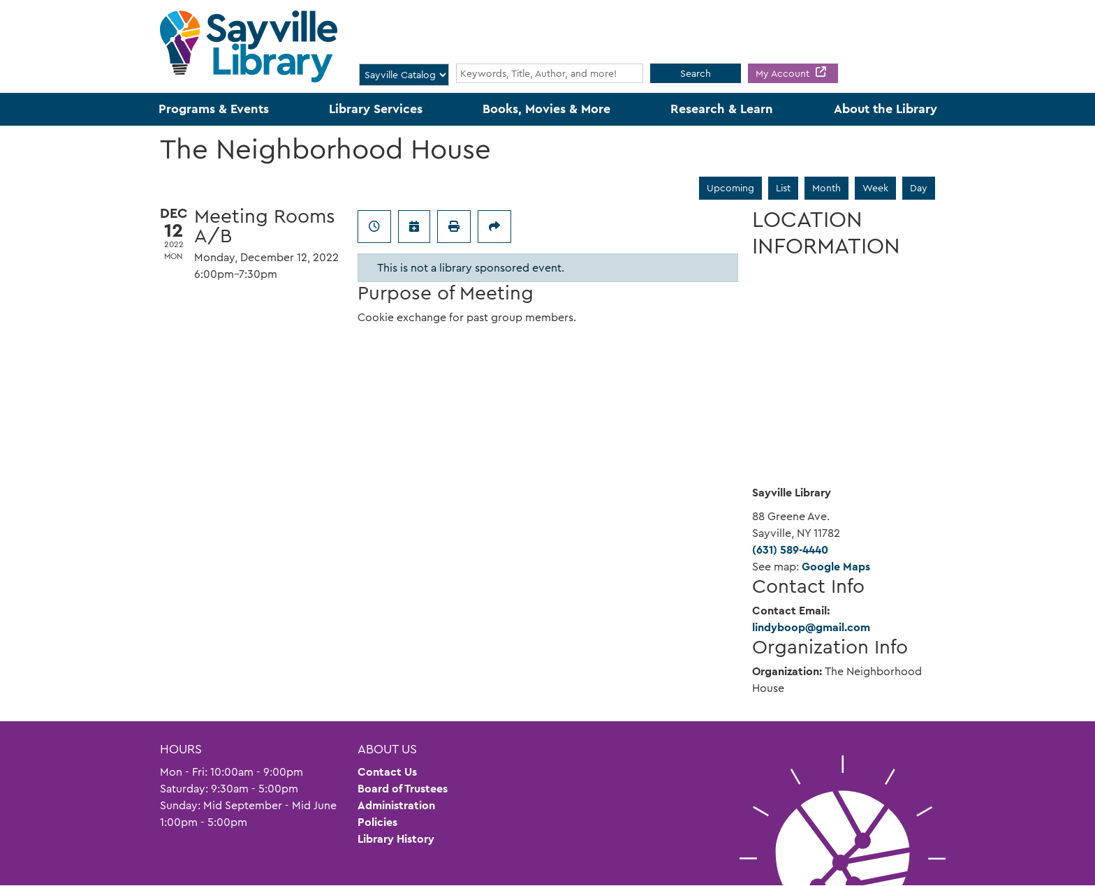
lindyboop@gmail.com (811, 627)
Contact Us (387, 772)
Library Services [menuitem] (375, 109)
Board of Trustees (403, 789)
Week (875, 188)
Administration (396, 805)
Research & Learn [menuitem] (721, 109)
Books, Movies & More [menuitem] (546, 109)
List (783, 188)
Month (826, 188)
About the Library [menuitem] (885, 109)
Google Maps (836, 567)
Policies (377, 822)
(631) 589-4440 (790, 550)
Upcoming (730, 188)
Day (918, 188)
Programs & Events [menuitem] (214, 109)
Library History (396, 839)
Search (695, 73)
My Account (784, 73)
